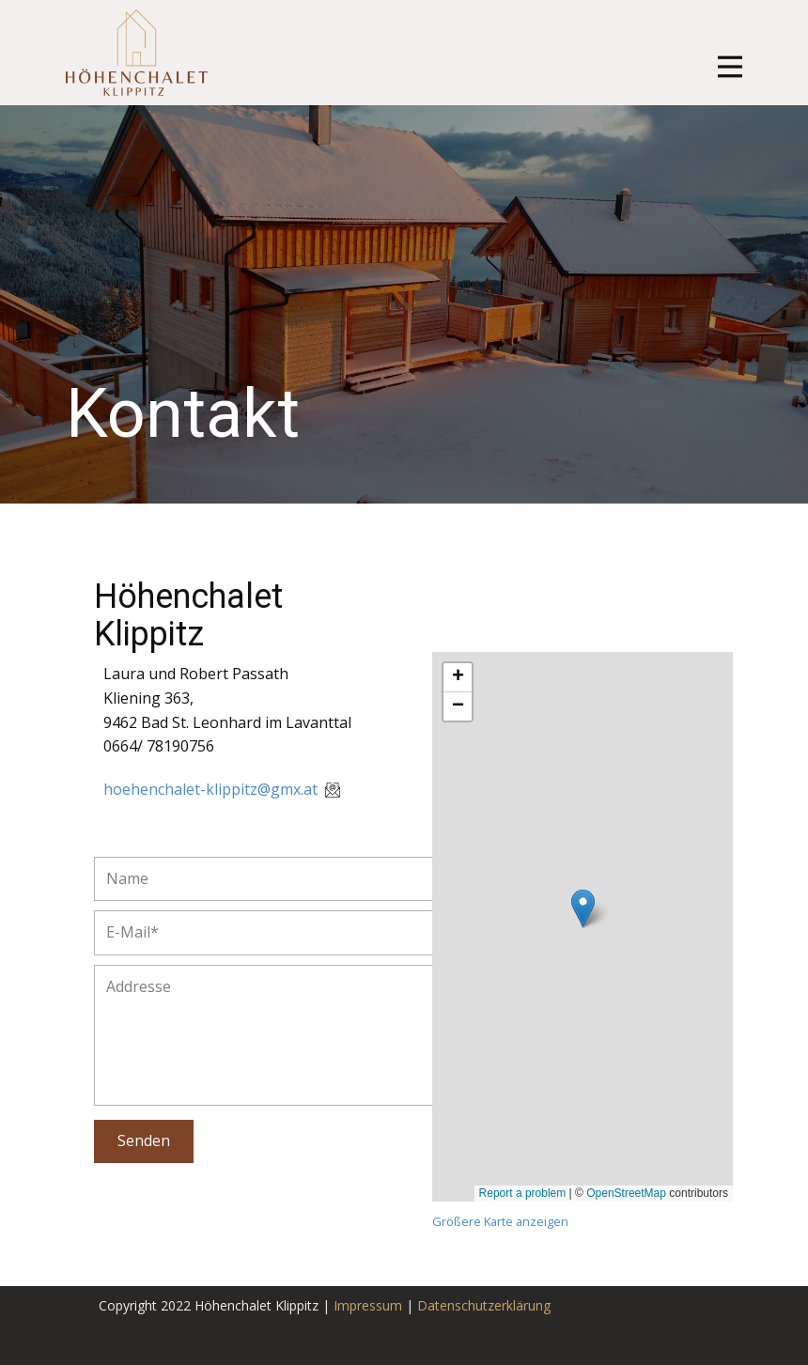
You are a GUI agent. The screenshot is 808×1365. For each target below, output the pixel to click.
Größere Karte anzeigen (500, 1221)
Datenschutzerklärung (484, 1305)
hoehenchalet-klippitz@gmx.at (223, 789)
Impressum (368, 1305)
